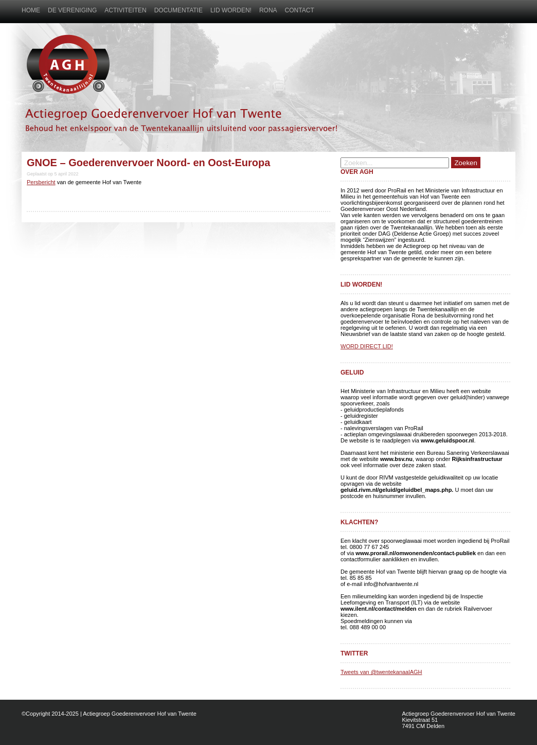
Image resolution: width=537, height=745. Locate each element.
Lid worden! (231, 10)
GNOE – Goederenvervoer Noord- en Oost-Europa (148, 162)
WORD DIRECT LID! (367, 346)
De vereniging (72, 10)
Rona (268, 10)
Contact (299, 10)
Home (31, 10)
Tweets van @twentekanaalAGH (381, 672)
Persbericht (41, 182)
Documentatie (178, 10)
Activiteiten (125, 10)
